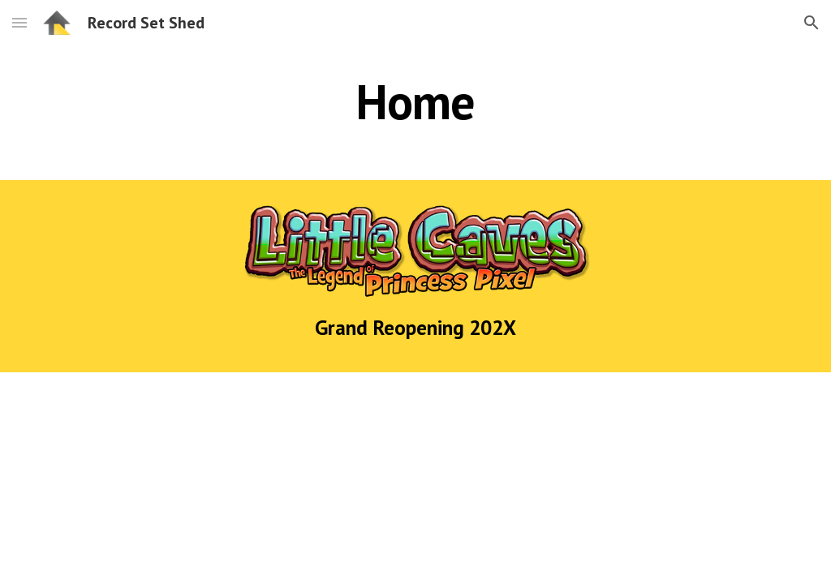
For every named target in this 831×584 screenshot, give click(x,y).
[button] (19, 22)
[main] (415, 101)
